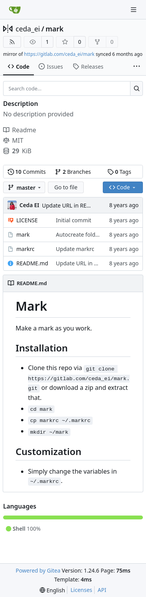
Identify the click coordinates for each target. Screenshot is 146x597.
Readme (19, 130)
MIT (13, 140)
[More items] (136, 66)
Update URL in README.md (77, 205)
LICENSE (27, 220)
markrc (25, 249)
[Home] (15, 10)
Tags (119, 171)
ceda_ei (28, 29)
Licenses (81, 590)
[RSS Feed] (12, 42)
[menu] (52, 590)
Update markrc (75, 249)
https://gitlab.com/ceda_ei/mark (59, 54)
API (102, 590)
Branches (73, 171)
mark (54, 29)
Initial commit (73, 220)
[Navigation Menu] (134, 9)
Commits (27, 171)
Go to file (65, 187)
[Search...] (136, 88)
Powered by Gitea (38, 570)
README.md (32, 263)
